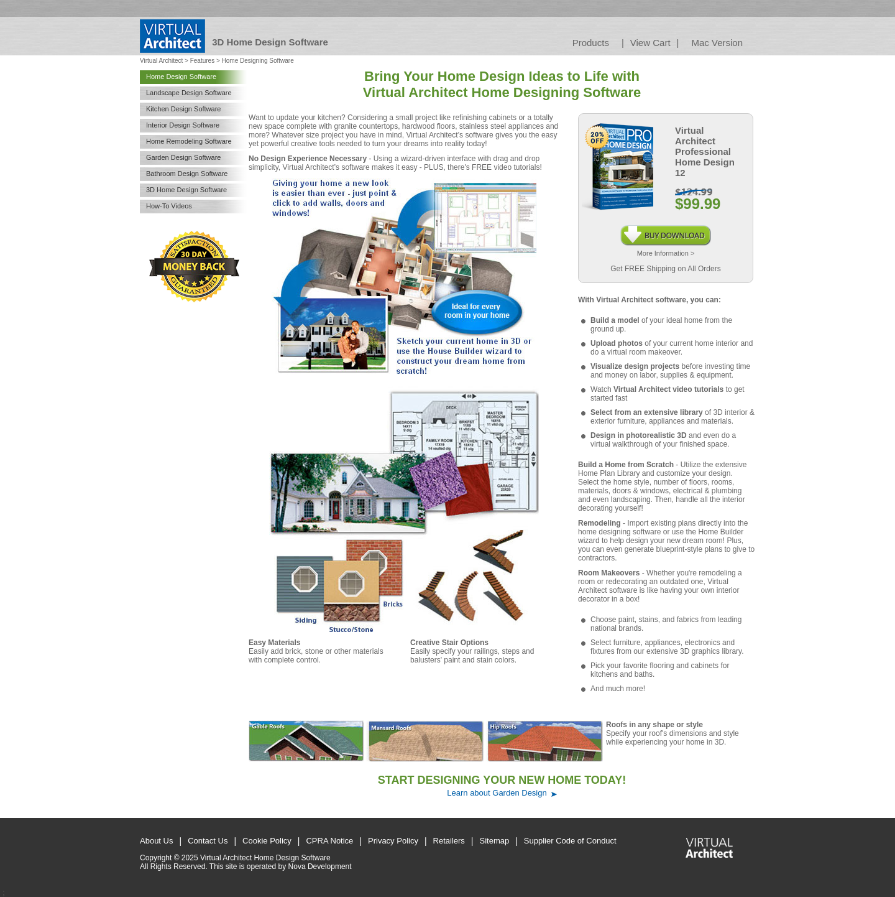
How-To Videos (169, 206)
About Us (156, 840)
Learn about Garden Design (496, 792)
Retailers (449, 840)
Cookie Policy (266, 840)
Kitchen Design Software (183, 109)
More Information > (666, 253)
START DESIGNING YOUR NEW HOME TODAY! (502, 780)
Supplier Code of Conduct (570, 840)
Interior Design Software (182, 125)
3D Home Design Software (186, 189)
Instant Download (666, 229)
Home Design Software (181, 76)
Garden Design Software (183, 157)
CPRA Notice (329, 840)
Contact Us (207, 840)
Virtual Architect (161, 60)
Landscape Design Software (189, 92)
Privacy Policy (393, 840)
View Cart (650, 42)
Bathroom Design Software (186, 173)
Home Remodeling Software (189, 141)
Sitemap (495, 840)
